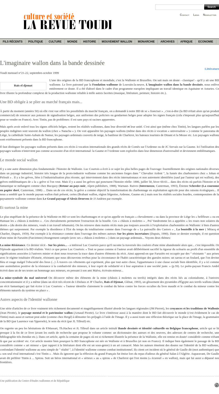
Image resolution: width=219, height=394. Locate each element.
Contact (184, 14)
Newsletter (209, 14)
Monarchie (146, 41)
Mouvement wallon (117, 41)
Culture (55, 41)
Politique (35, 41)
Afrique (186, 41)
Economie (205, 41)
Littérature (212, 68)
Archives (167, 41)
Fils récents (13, 41)
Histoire (89, 41)
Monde (72, 41)
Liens (196, 14)
